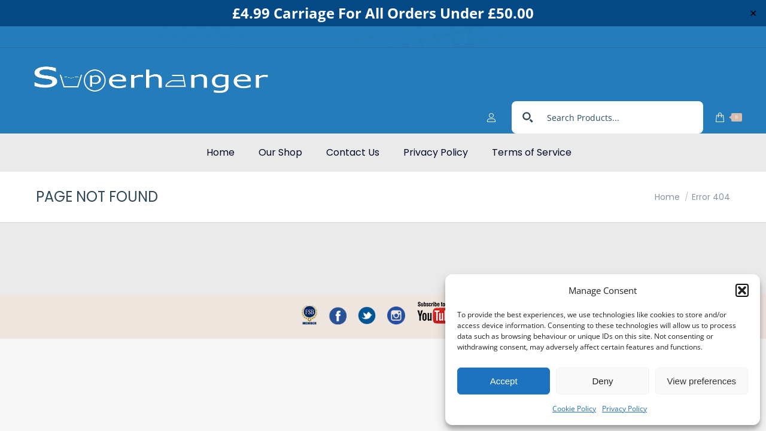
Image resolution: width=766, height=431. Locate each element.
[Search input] (620, 96)
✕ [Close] (753, 13)
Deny (602, 381)
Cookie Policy (574, 408)
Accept (504, 381)
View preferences (702, 381)
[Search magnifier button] (527, 95)
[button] (742, 290)
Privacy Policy (624, 408)
